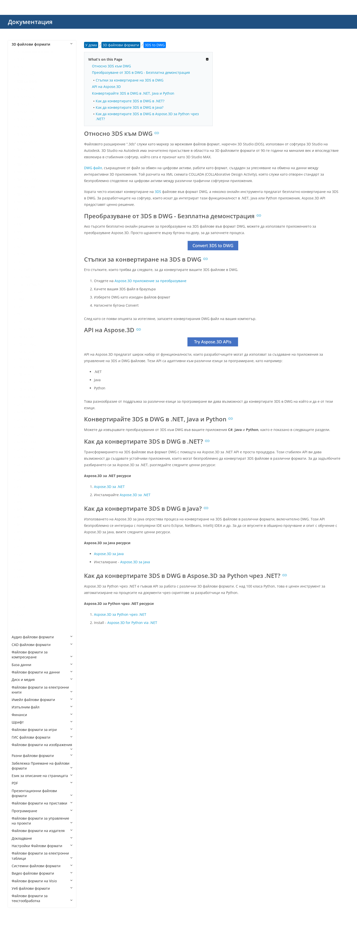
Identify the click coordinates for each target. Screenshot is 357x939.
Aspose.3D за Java (109, 553)
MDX (20, 517)
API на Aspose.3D (106, 86)
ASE (20, 224)
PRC (20, 554)
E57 (20, 314)
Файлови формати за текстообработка (42, 898)
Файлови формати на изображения (42, 746)
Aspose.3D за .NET (109, 486)
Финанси (42, 714)
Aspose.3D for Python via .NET (132, 622)
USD (20, 599)
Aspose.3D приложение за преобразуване (150, 280)
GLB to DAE (26, 419)
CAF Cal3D (25, 269)
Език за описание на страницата (42, 775)
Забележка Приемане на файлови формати (42, 766)
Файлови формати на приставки (42, 803)
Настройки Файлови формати (42, 845)
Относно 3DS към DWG (111, 66)
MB (19, 509)
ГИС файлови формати (42, 737)
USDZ (21, 607)
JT (18, 494)
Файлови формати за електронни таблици (42, 855)
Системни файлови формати (42, 865)
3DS (20, 66)
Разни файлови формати (42, 755)
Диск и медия (42, 679)
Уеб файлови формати (42, 888)
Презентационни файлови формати (42, 793)
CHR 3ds (23, 276)
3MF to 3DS (26, 156)
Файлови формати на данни (42, 672)
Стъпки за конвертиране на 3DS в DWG (129, 80)
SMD (20, 569)
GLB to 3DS (26, 412)
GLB (20, 404)
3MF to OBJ (26, 187)
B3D (20, 231)
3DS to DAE (26, 74)
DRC (20, 306)
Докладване (42, 838)
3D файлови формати (42, 44)
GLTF (21, 479)
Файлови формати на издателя (42, 830)
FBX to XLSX (26, 397)
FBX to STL (25, 381)
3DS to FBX (25, 89)
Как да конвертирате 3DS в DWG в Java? (129, 107)
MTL (20, 532)
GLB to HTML (27, 442)
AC (19, 209)
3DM (20, 59)
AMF (20, 217)
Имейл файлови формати (42, 699)
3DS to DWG (27, 81)
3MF (20, 149)
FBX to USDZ (27, 389)
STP (20, 584)
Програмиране (42, 810)
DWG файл (93, 167)
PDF (42, 783)
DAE (20, 292)
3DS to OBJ (25, 111)
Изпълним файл (42, 707)
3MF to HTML (27, 179)
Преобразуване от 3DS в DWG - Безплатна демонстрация (141, 72)
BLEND (22, 254)
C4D (20, 262)
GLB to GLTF (26, 434)
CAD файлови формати (42, 644)
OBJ (20, 539)
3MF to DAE (26, 164)
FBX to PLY (25, 374)
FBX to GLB (25, 351)
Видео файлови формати (42, 873)
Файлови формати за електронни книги (42, 690)
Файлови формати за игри (42, 729)
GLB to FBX (25, 427)
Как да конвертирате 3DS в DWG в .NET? (130, 101)
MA (19, 502)
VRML (21, 614)
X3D (20, 629)
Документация (30, 22)
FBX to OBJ (25, 367)
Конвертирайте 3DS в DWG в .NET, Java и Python (133, 93)
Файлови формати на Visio (42, 881)
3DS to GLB (26, 96)
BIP (19, 246)
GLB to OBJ (25, 449)
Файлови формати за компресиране (42, 654)
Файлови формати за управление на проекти (42, 821)
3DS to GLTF (26, 104)
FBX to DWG (26, 344)
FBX (20, 322)
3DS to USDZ (27, 141)
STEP (21, 577)
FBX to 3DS (25, 329)
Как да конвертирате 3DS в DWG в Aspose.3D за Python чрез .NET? (147, 116)
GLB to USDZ (27, 472)
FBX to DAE (25, 337)
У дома (91, 45)
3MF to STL (25, 194)
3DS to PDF (25, 119)
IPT (19, 487)
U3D (20, 592)
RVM (20, 562)
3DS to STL (25, 134)
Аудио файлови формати (42, 637)
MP (19, 524)
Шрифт (42, 722)
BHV (20, 239)
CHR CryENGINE (30, 284)
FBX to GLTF (26, 359)
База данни (42, 664)
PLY (19, 547)
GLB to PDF (25, 457)
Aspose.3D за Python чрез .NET (120, 614)
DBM (21, 299)
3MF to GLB (26, 171)
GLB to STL (25, 464)
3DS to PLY (25, 126)
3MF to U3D (26, 201)
